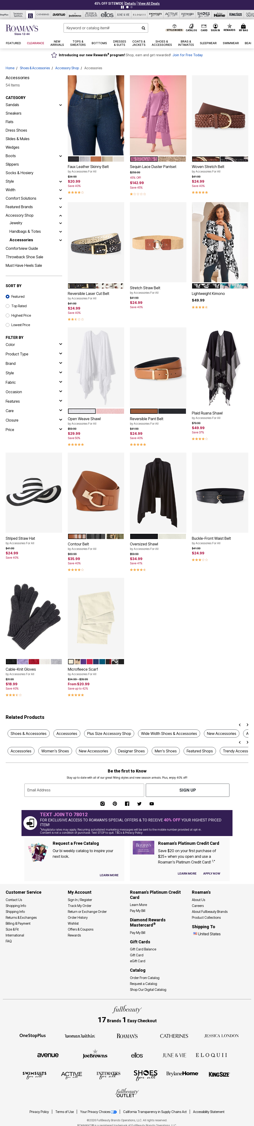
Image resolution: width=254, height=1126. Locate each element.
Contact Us (14, 900)
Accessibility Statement (208, 1112)
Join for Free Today (187, 55)
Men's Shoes (166, 751)
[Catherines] (174, 1035)
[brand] (34, 363)
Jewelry (15, 222)
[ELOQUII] (211, 1054)
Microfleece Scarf (96, 671)
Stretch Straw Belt (158, 290)
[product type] (34, 354)
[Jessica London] (221, 1035)
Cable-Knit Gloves (34, 671)
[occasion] (34, 392)
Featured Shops (200, 751)
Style (10, 181)
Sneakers (14, 113)
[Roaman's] (127, 1035)
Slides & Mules (18, 138)
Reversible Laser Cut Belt (96, 296)
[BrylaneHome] (182, 1075)
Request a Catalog (143, 984)
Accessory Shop (67, 68)
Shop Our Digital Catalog (148, 990)
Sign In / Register (80, 900)
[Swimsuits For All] (34, 1075)
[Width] (60, 190)
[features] (34, 401)
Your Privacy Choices (98, 1112)
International (15, 935)
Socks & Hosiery (19, 172)
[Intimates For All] (108, 1075)
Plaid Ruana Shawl (220, 415)
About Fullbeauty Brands (210, 912)
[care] (34, 411)
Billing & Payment (18, 923)
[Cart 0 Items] (244, 27)
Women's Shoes (55, 751)
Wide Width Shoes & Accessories (169, 733)
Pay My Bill (137, 911)
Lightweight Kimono (208, 293)
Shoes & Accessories (35, 68)
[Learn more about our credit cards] (187, 873)
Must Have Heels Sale (24, 265)
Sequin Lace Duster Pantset (153, 166)
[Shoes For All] (145, 1075)
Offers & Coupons (80, 929)
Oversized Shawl (158, 546)
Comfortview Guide (22, 248)
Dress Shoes (16, 130)
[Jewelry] (60, 223)
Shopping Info (16, 906)
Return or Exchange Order (87, 912)
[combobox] (106, 28)
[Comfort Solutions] (60, 198)
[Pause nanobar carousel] (122, 7)
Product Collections (206, 917)
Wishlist (73, 923)
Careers (198, 906)
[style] (34, 373)
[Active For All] (71, 1075)
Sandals (12, 104)
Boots (11, 155)
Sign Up (187, 790)
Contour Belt (96, 546)
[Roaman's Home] (22, 29)
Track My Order (79, 906)
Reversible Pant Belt (158, 421)
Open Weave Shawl (96, 421)
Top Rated (19, 306)
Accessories (21, 239)
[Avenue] (48, 1055)
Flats (9, 121)
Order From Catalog (144, 978)
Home (10, 68)
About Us (198, 900)
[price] (34, 429)
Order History (78, 917)
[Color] (34, 344)
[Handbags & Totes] (60, 231)
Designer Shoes (131, 751)
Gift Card (136, 955)
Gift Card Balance (143, 949)
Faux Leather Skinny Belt (96, 169)
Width (10, 189)
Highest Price (21, 315)
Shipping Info (15, 912)
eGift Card (137, 961)
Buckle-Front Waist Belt (220, 540)
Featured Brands (19, 206)
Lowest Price (20, 325)
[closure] (34, 420)
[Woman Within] (80, 1035)
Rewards (74, 935)
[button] (130, 3)
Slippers (12, 164)
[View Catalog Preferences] (109, 875)
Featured (18, 296)
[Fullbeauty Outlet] (127, 1093)
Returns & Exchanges (21, 917)
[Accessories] (60, 240)
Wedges (12, 147)
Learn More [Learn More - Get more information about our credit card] (138, 905)
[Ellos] (137, 1055)
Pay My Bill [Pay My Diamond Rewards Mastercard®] (137, 933)
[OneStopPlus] (33, 1035)
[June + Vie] (174, 1055)
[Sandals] (60, 105)
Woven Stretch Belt (220, 169)
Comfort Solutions (21, 198)
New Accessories (221, 733)
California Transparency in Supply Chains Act (155, 1112)
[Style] (60, 181)
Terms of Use (64, 1112)
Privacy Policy (40, 1112)
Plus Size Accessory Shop (109, 733)
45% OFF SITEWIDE (108, 3)
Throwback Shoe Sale (24, 257)
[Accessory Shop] (60, 215)
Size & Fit (12, 929)
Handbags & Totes (25, 231)
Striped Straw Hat (34, 540)
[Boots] (60, 156)
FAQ (9, 941)
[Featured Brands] (60, 207)
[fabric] (34, 382)
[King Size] (219, 1075)
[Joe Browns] (95, 1054)
